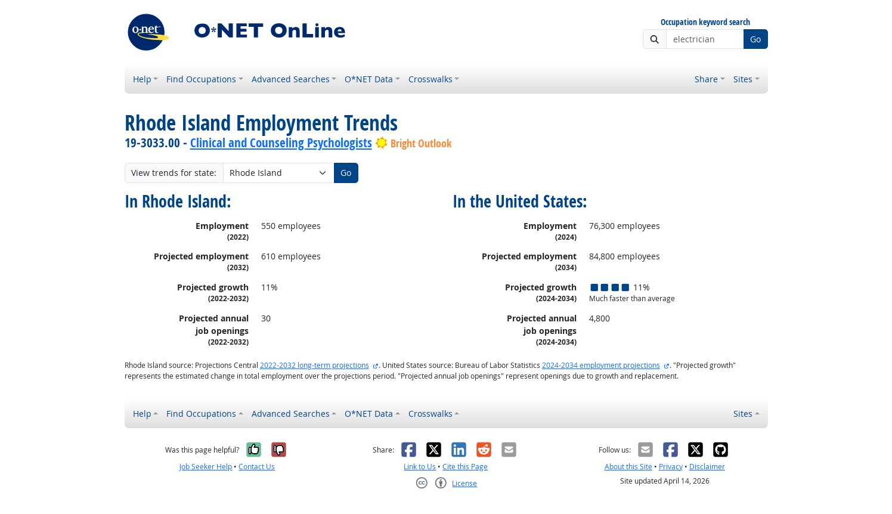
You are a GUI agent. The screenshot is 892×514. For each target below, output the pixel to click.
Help (142, 79)
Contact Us (257, 467)
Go (755, 39)
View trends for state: (173, 172)
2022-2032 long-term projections (314, 365)
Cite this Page (465, 467)
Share (706, 79)
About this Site (628, 467)
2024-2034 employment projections (601, 365)
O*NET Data (369, 79)
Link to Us (420, 467)
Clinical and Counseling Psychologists (281, 142)
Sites (742, 79)
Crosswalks (430, 79)
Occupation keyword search (705, 22)
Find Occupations (201, 79)
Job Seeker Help (205, 467)
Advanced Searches (291, 79)
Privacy (671, 467)
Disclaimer (707, 467)
